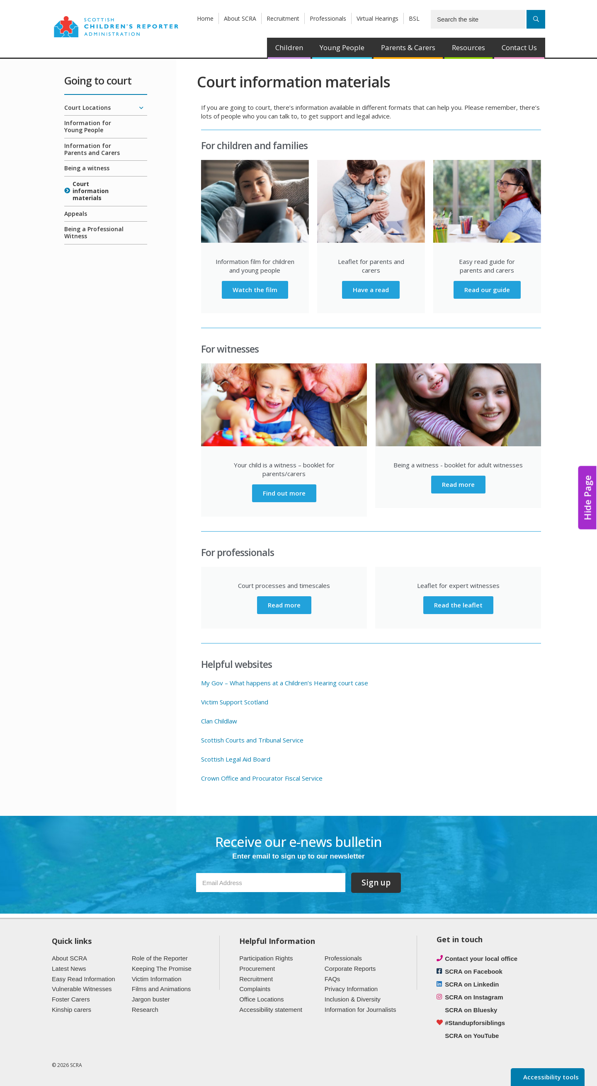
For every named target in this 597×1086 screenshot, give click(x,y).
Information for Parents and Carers (92, 149)
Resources (468, 47)
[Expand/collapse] (141, 108)
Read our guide (487, 289)
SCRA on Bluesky (471, 1009)
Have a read (371, 289)
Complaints (254, 988)
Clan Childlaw (219, 721)
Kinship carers (71, 1009)
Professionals (328, 18)
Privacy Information (351, 988)
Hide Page (587, 497)
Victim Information (157, 978)
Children (289, 47)
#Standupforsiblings (475, 1022)
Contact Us (519, 47)
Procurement (257, 968)
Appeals (75, 214)
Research (145, 1009)
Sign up (376, 882)
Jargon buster (151, 999)
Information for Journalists (360, 1009)
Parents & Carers (408, 47)
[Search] (536, 19)
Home (205, 18)
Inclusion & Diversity (353, 999)
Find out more (284, 493)
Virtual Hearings (377, 18)
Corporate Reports (350, 968)
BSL (414, 18)
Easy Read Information (83, 978)
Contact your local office (481, 958)
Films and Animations (161, 988)
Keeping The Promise (162, 968)
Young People (342, 47)
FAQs (332, 978)
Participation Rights (266, 958)
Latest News (69, 968)
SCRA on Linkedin (472, 984)
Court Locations (87, 107)
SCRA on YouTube (472, 1035)
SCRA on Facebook (473, 971)
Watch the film (255, 289)
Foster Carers (71, 999)
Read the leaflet (458, 605)
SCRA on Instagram (474, 997)
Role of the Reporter (160, 958)
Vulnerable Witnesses (82, 988)
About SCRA (240, 18)
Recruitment (283, 18)
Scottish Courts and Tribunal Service (252, 740)
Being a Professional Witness (94, 232)
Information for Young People (87, 126)
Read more (458, 484)
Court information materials (91, 191)
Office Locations (261, 999)
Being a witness (86, 168)
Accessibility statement (270, 1009)
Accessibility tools (550, 1077)
